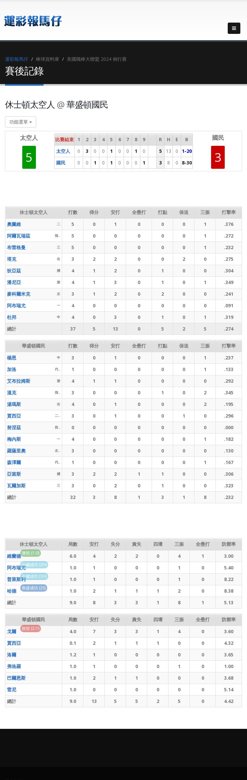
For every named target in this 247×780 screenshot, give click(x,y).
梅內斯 (14, 439)
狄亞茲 (14, 270)
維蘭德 (14, 556)
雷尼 (11, 689)
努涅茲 (14, 427)
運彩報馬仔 (16, 59)
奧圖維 (14, 224)
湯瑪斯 (14, 404)
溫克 (11, 392)
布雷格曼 (16, 247)
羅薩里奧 (16, 450)
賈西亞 (14, 416)
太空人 (63, 151)
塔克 (11, 259)
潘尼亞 (14, 282)
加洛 (11, 369)
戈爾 (11, 631)
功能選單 (20, 122)
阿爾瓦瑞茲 (18, 236)
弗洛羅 (14, 666)
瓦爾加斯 (16, 485)
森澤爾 (14, 462)
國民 (60, 162)
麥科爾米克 (18, 294)
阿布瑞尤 (16, 305)
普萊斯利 (16, 579)
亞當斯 (14, 474)
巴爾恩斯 (16, 678)
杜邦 (11, 317)
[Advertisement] (126, 191)
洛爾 (11, 654)
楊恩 (11, 357)
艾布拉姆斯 (18, 381)
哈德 (11, 591)
